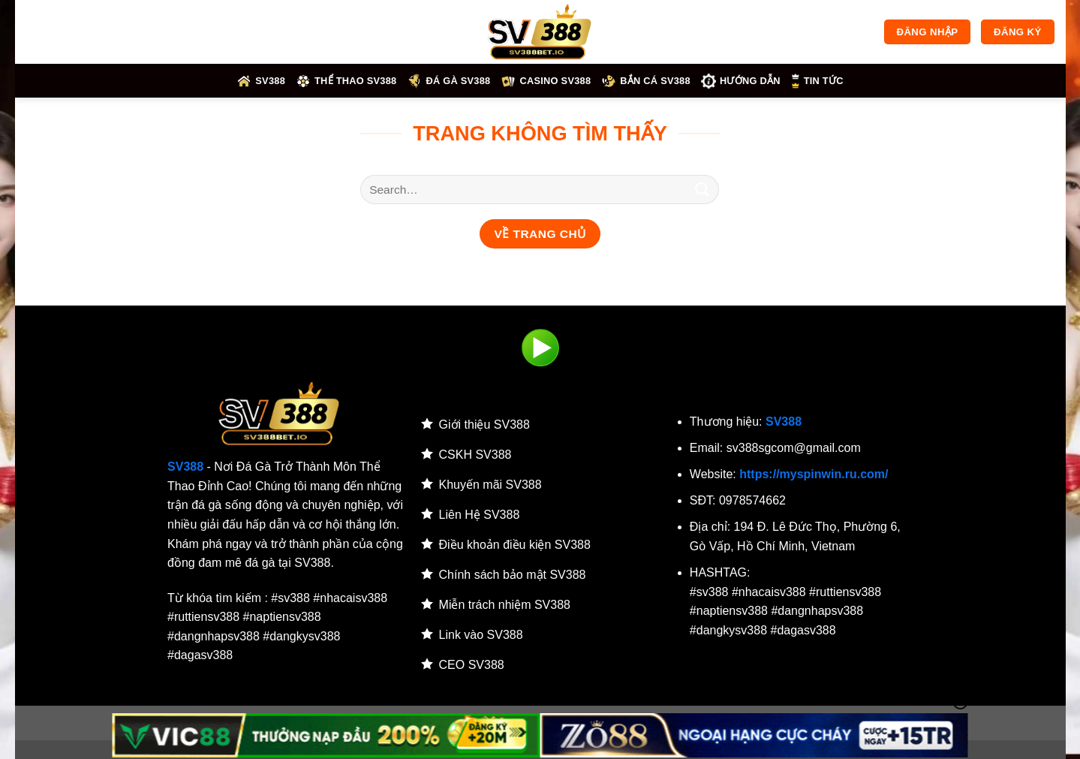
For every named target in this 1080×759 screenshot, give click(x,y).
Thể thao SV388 (346, 81)
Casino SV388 (546, 81)
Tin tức (817, 81)
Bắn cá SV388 (645, 81)
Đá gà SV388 (448, 81)
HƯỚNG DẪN (741, 81)
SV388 (260, 81)
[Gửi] (702, 189)
